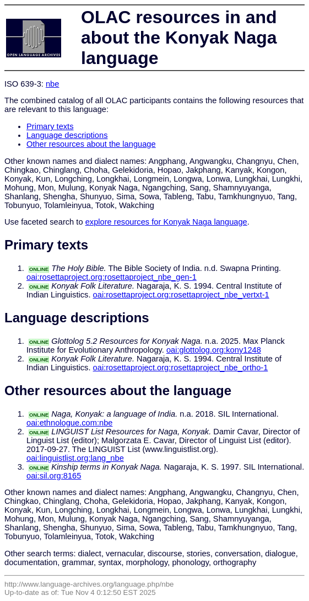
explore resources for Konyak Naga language (166, 221)
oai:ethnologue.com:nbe (69, 422)
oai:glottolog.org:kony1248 (213, 349)
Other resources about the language (91, 144)
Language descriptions (67, 135)
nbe (52, 83)
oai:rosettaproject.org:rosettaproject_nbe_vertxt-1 (181, 294)
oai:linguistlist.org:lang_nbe (75, 458)
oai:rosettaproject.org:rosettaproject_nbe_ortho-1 (180, 367)
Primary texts (50, 126)
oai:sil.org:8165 (53, 475)
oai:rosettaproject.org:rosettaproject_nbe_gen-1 (111, 277)
